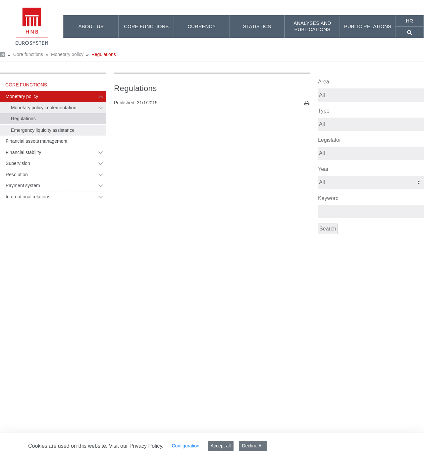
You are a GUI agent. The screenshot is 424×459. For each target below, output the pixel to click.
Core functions (28, 54)
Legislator (329, 140)
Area (323, 81)
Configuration (185, 445)
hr (409, 21)
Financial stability (23, 152)
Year (323, 169)
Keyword (328, 198)
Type (324, 111)
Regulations (103, 54)
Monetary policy (67, 54)
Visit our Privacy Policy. (136, 446)
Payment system (23, 185)
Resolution (17, 174)
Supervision (18, 163)
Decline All (252, 445)
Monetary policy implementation (44, 107)
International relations (28, 196)
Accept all (221, 445)
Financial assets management (36, 141)
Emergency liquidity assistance (43, 130)
